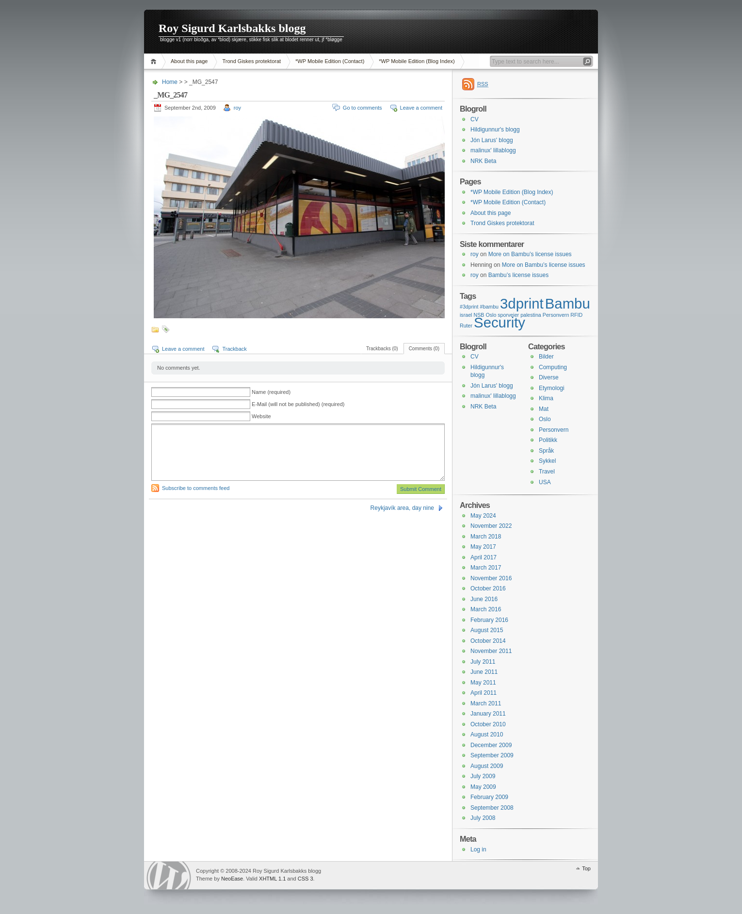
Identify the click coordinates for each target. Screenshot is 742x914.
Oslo (545, 419)
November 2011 (491, 651)
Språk (546, 450)
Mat (543, 409)
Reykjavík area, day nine (402, 508)
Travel (547, 471)
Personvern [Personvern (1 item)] (556, 315)
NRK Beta (483, 161)
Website (261, 416)
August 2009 (486, 766)
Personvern (553, 429)
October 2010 (488, 724)
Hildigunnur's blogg (495, 129)
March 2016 (485, 609)
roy (237, 108)
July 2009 (482, 776)
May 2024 (483, 515)
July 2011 (482, 661)
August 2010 (486, 734)
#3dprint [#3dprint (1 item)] (469, 307)
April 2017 (483, 557)
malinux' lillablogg (493, 150)
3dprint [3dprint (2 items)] (522, 303)
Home (155, 61)
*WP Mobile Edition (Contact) (329, 61)
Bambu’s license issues (518, 275)
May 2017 (483, 546)
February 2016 (489, 620)
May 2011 (483, 682)
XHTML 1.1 (272, 878)
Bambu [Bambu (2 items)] (567, 303)
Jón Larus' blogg (491, 140)
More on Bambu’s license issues (530, 254)
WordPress (168, 875)
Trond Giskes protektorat (251, 61)
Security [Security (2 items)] (499, 322)
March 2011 (485, 703)
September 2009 (492, 755)
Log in (478, 849)
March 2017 (485, 567)
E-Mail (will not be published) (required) (298, 404)
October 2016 (488, 588)
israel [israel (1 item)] (466, 315)
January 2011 (488, 713)
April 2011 (483, 692)
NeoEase (232, 878)
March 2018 (485, 536)
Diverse (549, 377)
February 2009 (489, 797)
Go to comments (362, 108)
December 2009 (491, 745)
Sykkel (547, 460)
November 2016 (491, 578)
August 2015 (486, 630)
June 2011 (484, 672)
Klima (546, 398)
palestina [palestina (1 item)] (530, 315)
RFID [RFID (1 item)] (576, 315)
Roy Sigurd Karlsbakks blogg (232, 28)
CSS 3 (305, 878)
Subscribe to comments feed (195, 488)
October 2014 (488, 640)
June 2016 (484, 599)
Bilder (546, 356)
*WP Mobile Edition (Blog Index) (416, 61)
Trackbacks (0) (382, 348)
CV (474, 119)
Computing (553, 367)
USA (545, 482)
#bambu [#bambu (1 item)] (489, 307)
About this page (189, 61)
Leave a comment (421, 108)
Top (586, 868)
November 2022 (491, 525)
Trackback (234, 349)
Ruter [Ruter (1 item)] (466, 325)
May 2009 (483, 786)
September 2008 (492, 807)
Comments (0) (424, 348)
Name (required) (271, 392)
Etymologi (552, 388)
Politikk (548, 440)
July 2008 (482, 818)
